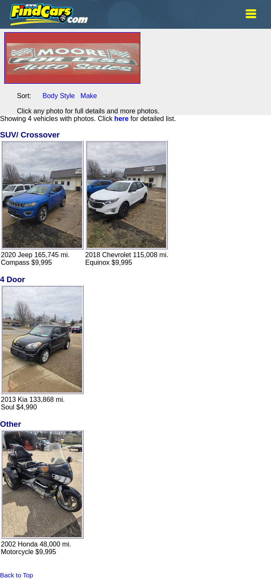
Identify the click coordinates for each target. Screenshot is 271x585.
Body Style (58, 95)
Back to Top (16, 575)
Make (88, 95)
